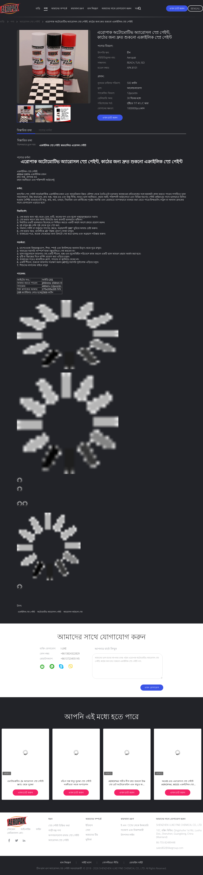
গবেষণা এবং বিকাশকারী (132, 830)
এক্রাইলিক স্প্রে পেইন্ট (26, 611)
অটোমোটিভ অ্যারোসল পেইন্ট (49, 611)
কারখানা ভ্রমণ (77, 8)
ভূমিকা (89, 839)
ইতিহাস (89, 825)
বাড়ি (38, 8)
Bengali (195, 8)
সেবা (88, 830)
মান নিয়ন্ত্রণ (92, 8)
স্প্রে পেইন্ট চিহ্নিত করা (59, 825)
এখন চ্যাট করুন (177, 8)
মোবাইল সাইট (136, 862)
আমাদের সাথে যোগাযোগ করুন (116, 8)
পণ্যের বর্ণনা (45, 130)
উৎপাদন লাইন (127, 834)
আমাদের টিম (92, 834)
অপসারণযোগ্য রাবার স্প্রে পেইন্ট (63, 835)
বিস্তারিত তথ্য (24, 130)
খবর (137, 8)
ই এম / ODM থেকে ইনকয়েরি (135, 825)
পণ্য (46, 8)
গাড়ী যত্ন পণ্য (54, 830)
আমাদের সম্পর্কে (59, 8)
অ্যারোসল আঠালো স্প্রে (73, 611)
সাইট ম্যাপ (87, 862)
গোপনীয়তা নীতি (110, 862)
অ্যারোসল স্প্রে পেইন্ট (58, 840)
